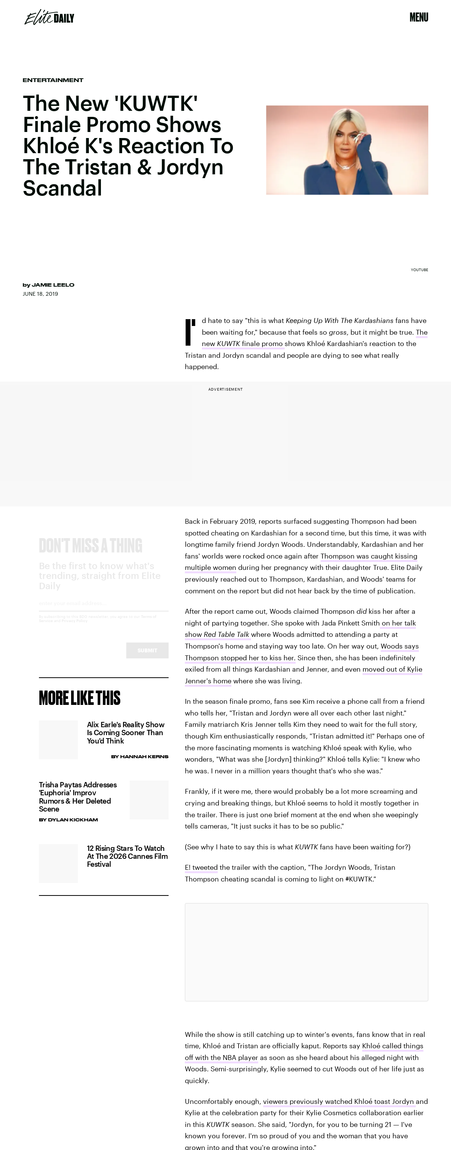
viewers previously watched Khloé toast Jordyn (339, 1101)
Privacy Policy (75, 627)
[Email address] (104, 612)
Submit (147, 657)
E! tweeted (201, 867)
